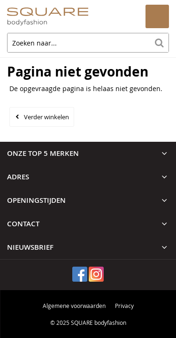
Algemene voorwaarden (74, 305)
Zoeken (159, 42)
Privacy (124, 305)
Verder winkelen (46, 117)
